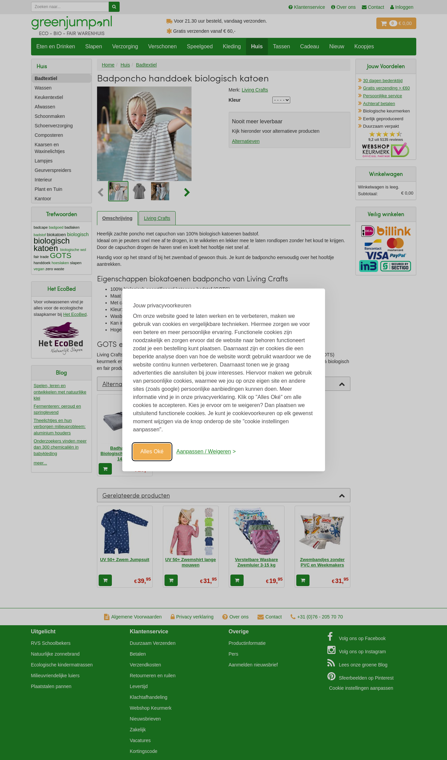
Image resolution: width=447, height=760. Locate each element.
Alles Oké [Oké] (152, 451)
